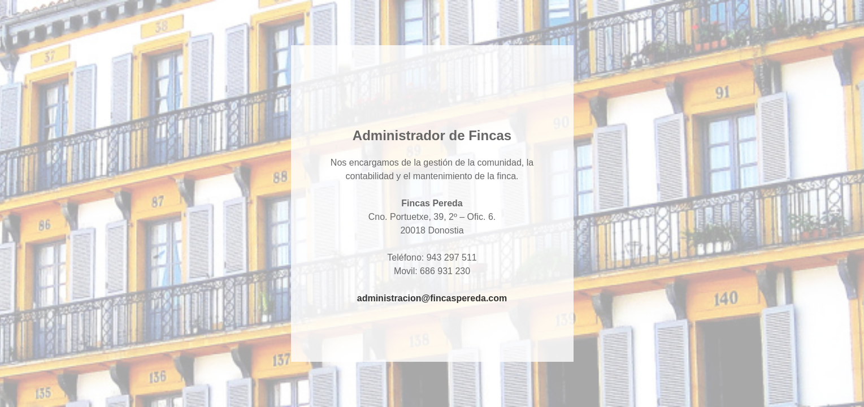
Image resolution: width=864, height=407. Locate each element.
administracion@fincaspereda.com (432, 298)
